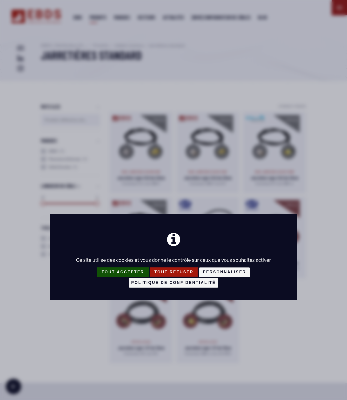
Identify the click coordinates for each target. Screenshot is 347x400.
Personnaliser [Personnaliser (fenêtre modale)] (224, 272)
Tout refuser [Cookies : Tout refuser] (174, 272)
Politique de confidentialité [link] (173, 283)
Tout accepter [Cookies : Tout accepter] (123, 272)
